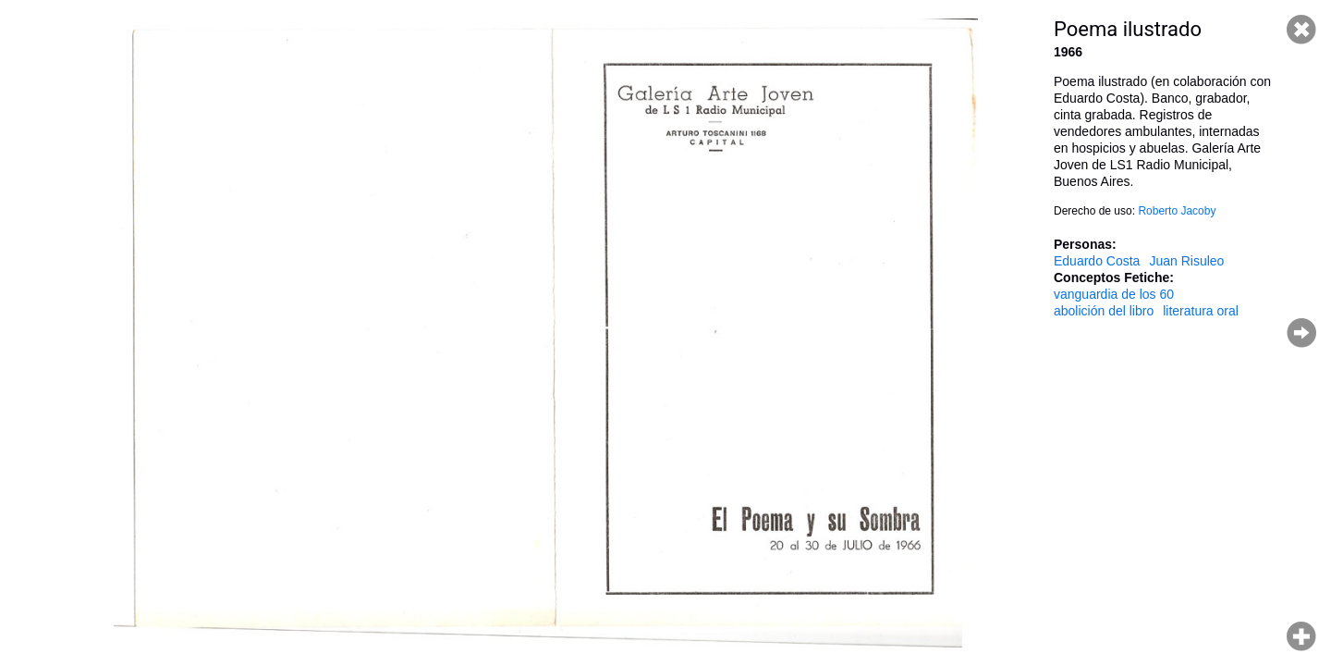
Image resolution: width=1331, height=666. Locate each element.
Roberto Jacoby (1176, 210)
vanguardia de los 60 (1114, 294)
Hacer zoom (1301, 636)
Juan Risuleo (1186, 260)
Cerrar (1301, 29)
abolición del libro (1104, 310)
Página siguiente (1301, 333)
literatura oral (1201, 310)
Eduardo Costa (1097, 260)
